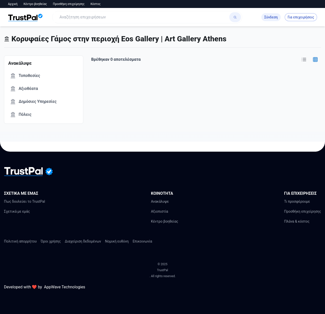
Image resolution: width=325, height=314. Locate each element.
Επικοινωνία (142, 241)
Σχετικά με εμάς (17, 211)
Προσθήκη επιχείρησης (69, 4)
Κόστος (96, 4)
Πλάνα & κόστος (296, 221)
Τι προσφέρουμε (297, 201)
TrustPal (162, 270)
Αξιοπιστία (159, 211)
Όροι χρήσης (51, 241)
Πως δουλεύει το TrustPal (24, 201)
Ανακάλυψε (160, 201)
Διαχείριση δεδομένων (83, 241)
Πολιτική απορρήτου (20, 241)
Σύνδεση (271, 17)
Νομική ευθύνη (117, 241)
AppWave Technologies (64, 287)
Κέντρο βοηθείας (35, 4)
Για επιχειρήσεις (301, 17)
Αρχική (13, 4)
